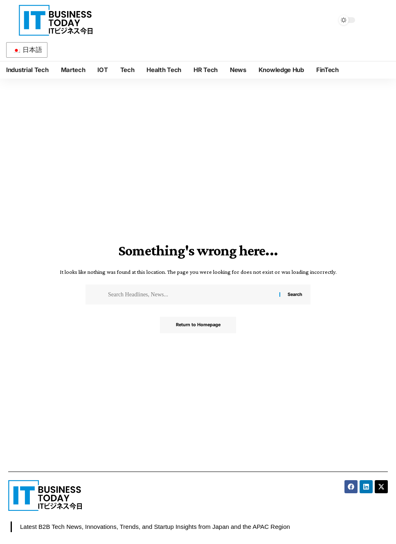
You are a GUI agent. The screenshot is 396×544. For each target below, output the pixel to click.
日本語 (27, 49)
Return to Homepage (198, 325)
